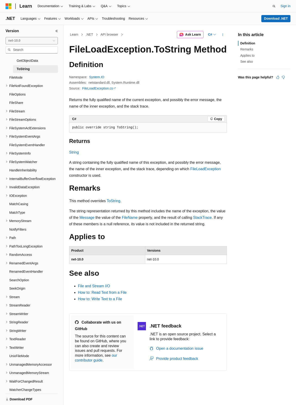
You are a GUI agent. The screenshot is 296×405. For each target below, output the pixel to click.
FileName (130, 218)
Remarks (246, 49)
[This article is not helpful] (283, 77)
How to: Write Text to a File (100, 299)
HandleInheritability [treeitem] (23, 163)
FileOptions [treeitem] (17, 88)
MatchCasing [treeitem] (18, 197)
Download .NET (276, 18)
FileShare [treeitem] (16, 96)
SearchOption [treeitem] (19, 273)
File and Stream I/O (94, 286)
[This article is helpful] (278, 77)
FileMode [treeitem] (16, 71)
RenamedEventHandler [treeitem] (26, 265)
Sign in (285, 6)
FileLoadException (205, 169)
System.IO (96, 77)
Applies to (247, 55)
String (74, 152)
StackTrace (202, 218)
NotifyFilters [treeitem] (17, 223)
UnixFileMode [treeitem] (19, 349)
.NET (89, 34)
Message (86, 218)
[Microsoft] (9, 6)
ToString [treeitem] (23, 62)
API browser (109, 34)
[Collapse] (57, 31)
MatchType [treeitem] (17, 206)
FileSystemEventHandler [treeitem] (27, 138)
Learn (74, 34)
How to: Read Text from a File (102, 292)
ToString (113, 201)
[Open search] (274, 6)
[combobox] (32, 40)
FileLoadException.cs (97, 88)
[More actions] (223, 34)
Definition (247, 43)
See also (246, 61)
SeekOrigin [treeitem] (17, 282)
